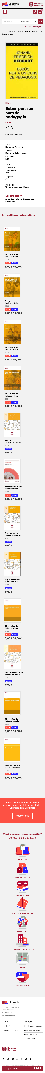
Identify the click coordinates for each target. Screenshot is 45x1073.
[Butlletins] (26, 1059)
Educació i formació (13, 135)
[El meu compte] (35, 12)
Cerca (34, 27)
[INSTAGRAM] (17, 1059)
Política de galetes (31, 1035)
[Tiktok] (30, 1059)
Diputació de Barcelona (16, 153)
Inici (3, 31)
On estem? (6, 1026)
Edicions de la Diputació (11, 1030)
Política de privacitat (32, 1030)
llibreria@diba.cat (8, 1015)
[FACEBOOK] (4, 1059)
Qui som (5, 1022)
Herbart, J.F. (11, 147)
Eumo (8, 159)
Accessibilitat (29, 1039)
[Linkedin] (21, 1059)
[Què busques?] (10, 21)
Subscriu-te (22, 816)
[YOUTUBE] (13, 1059)
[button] (40, 12)
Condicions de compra (33, 1026)
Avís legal (28, 1022)
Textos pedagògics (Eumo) (17, 187)
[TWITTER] (8, 1059)
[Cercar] (40, 21)
